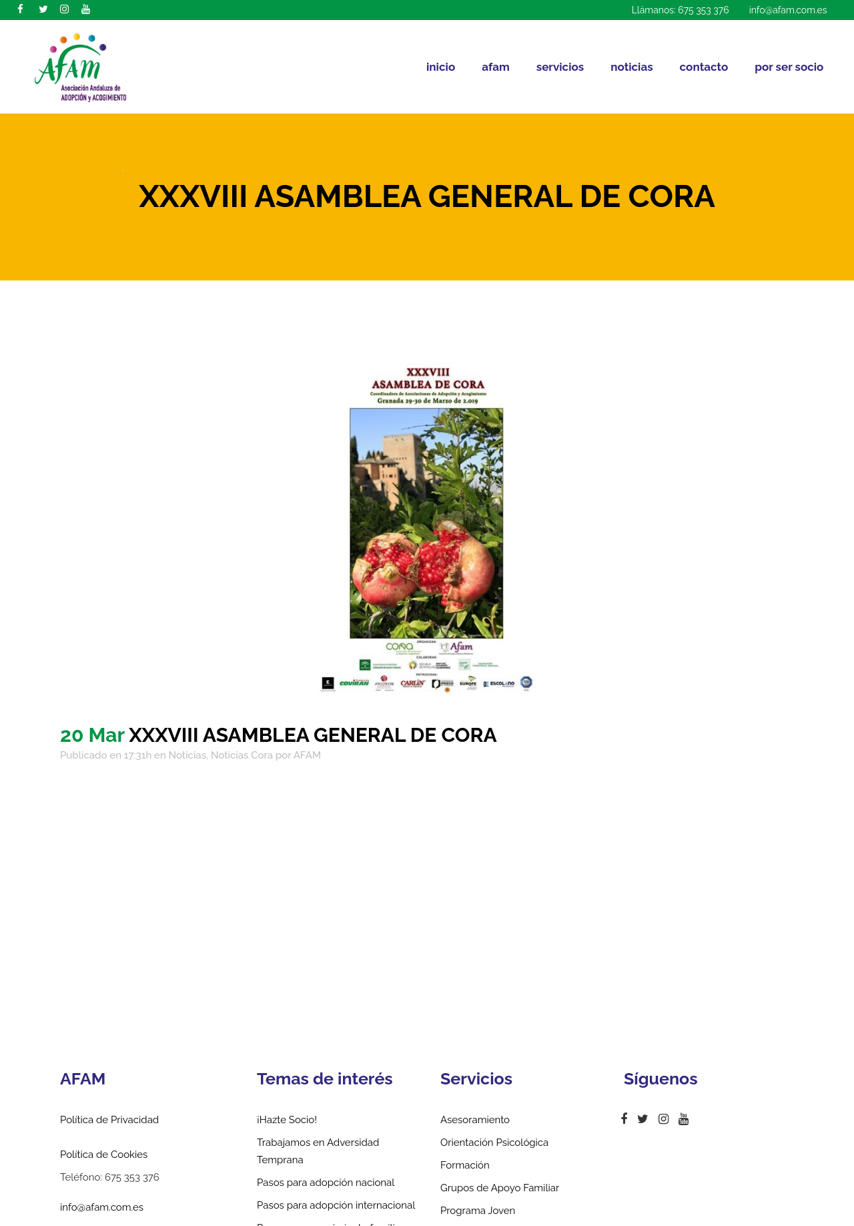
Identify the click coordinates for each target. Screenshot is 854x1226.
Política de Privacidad (109, 1120)
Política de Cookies (103, 1155)
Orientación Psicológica (494, 1143)
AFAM (307, 755)
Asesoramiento (475, 1120)
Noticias (187, 755)
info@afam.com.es (788, 10)
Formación (465, 1165)
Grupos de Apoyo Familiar (499, 1188)
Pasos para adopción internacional (336, 1205)
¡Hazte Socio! (287, 1120)
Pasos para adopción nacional (325, 1183)
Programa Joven (477, 1211)
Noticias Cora (242, 755)
